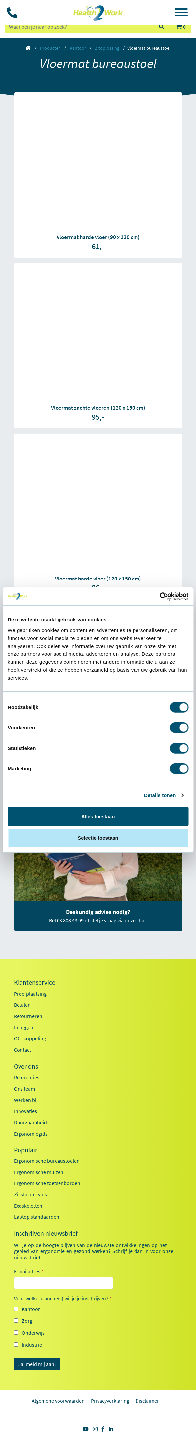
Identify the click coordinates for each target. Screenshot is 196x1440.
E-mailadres (29, 1271)
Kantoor (78, 48)
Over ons (26, 1066)
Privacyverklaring (110, 1400)
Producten (50, 48)
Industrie (32, 1344)
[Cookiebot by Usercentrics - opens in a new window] (159, 596)
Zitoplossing (107, 48)
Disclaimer (147, 1400)
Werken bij (26, 1100)
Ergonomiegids (31, 1133)
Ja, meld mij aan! (37, 1364)
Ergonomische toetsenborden (47, 1183)
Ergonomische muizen (38, 1172)
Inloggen (23, 1027)
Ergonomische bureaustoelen (47, 1160)
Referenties (26, 1077)
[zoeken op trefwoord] (79, 26)
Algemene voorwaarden (58, 1400)
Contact (22, 1049)
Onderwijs (33, 1332)
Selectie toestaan (98, 838)
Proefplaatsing (30, 993)
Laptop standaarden (36, 1216)
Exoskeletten (28, 1205)
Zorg (27, 1320)
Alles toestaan (98, 816)
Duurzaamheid (30, 1122)
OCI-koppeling (30, 1038)
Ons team (24, 1088)
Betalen (22, 1004)
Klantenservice (34, 982)
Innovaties (25, 1111)
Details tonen (160, 795)
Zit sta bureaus (30, 1194)
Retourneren (28, 1016)
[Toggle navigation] (181, 13)
